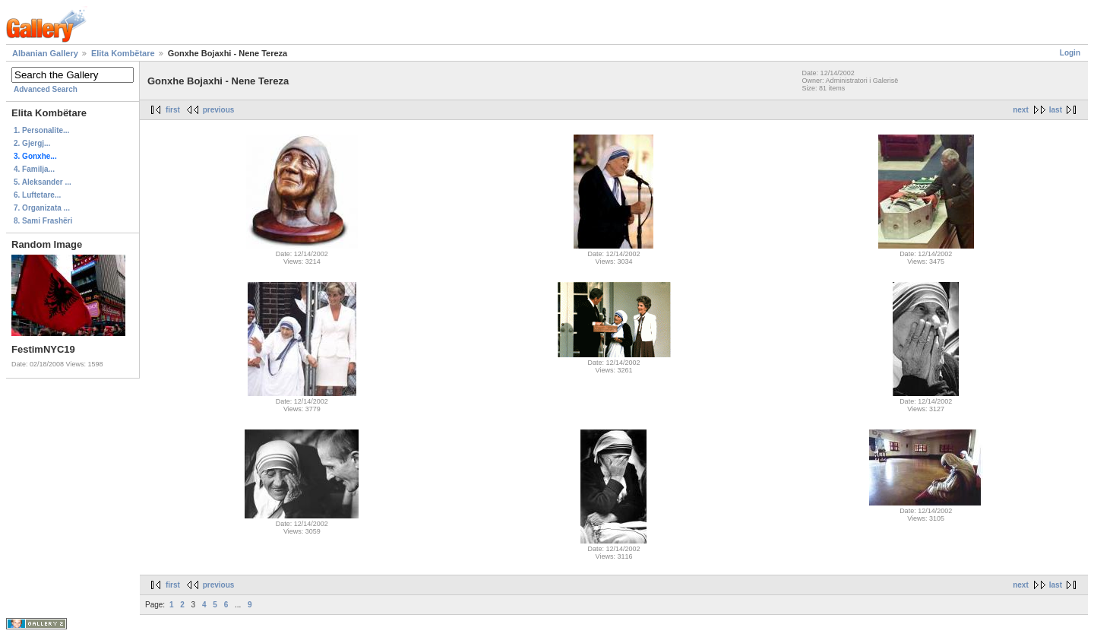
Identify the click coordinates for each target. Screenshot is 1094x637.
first (173, 110)
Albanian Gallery (45, 53)
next (1021, 110)
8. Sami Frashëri (43, 221)
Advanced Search (45, 89)
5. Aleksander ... (42, 182)
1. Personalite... (41, 130)
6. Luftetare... (37, 195)
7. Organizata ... (42, 208)
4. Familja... (34, 169)
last (1055, 110)
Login (1070, 53)
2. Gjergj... (32, 143)
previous (219, 110)
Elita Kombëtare (123, 53)
